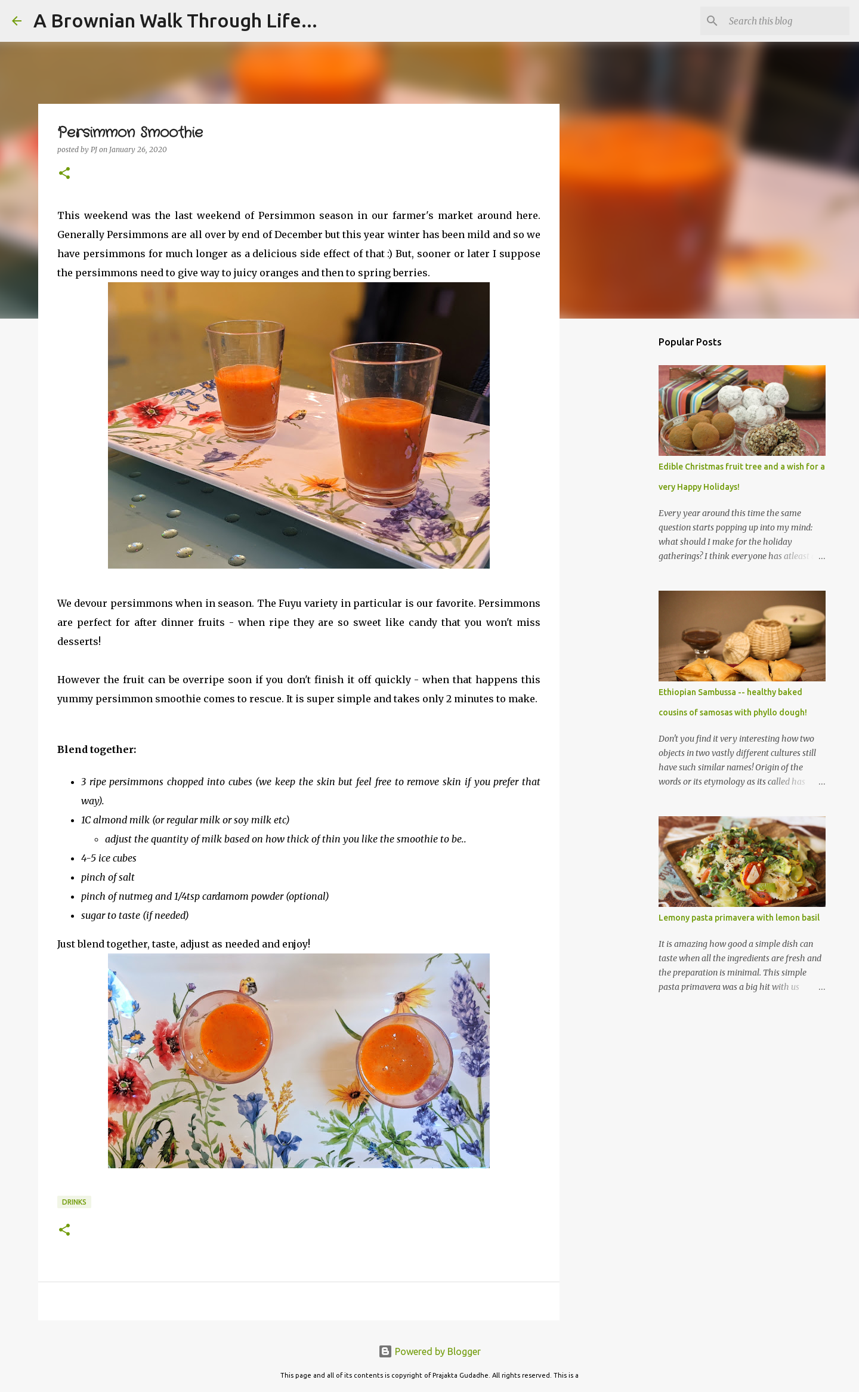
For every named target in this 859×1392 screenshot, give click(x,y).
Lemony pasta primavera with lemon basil (739, 917)
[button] (64, 174)
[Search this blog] (786, 21)
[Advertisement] (620, 516)
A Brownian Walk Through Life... (175, 20)
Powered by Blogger (429, 1351)
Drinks (74, 1202)
